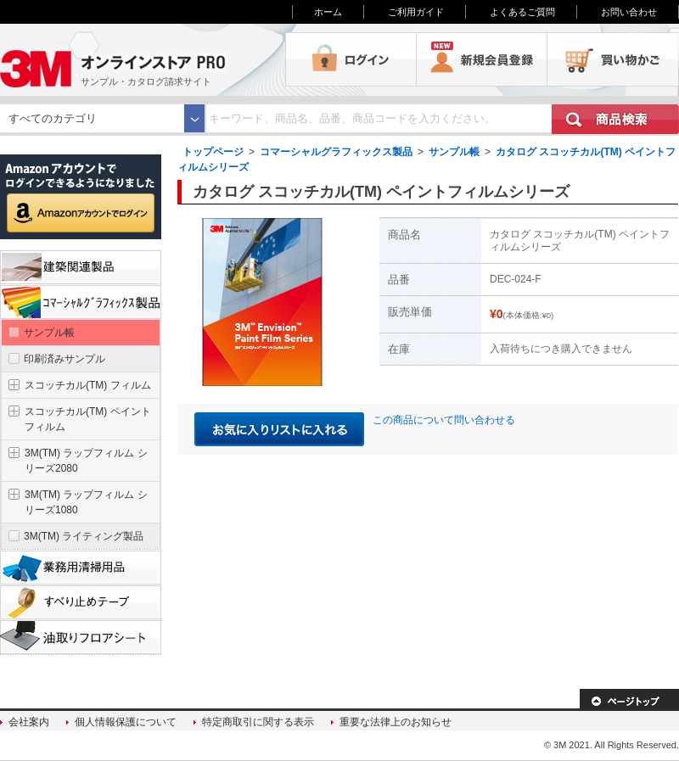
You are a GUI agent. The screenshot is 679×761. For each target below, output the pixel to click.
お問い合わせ (629, 12)
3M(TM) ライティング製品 (83, 536)
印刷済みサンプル (64, 359)
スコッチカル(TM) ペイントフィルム (88, 419)
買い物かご (612, 59)
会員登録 (482, 59)
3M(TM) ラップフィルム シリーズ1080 (86, 502)
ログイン (351, 59)
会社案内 (28, 722)
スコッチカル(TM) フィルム (88, 385)
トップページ (213, 152)
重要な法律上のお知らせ (396, 722)
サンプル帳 (454, 152)
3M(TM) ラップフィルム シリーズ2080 (86, 460)
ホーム (328, 12)
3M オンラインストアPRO (142, 59)
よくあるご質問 (522, 12)
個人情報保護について (126, 722)
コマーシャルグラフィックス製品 (336, 152)
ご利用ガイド (416, 12)
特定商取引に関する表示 (258, 722)
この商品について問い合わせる (444, 420)
